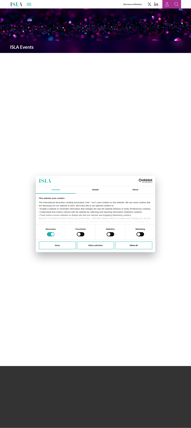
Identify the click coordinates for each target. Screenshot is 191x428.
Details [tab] (95, 189)
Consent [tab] (56, 189)
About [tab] (135, 189)
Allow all (134, 245)
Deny (57, 245)
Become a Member (132, 4)
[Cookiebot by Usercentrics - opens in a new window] (140, 181)
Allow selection (95, 245)
